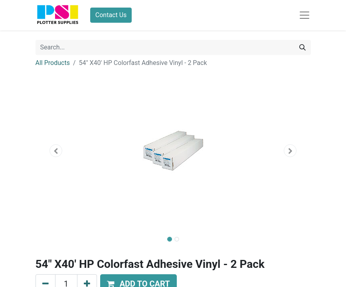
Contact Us (111, 15)
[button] (56, 150)
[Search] (302, 47)
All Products (53, 63)
